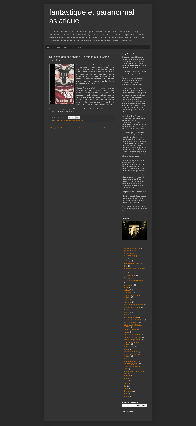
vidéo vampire (128, 391)
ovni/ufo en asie (129, 346)
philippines (127, 358)
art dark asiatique (129, 253)
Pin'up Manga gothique (131, 364)
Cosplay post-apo (129, 278)
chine (57, 120)
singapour (127, 376)
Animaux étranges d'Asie (132, 248)
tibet (125, 386)
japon (125, 315)
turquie (126, 388)
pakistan (126, 349)
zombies (126, 396)
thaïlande (127, 383)
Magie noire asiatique (131, 329)
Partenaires (76, 47)
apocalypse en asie (130, 251)
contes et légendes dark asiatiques (135, 268)
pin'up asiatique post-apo (132, 361)
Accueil (50, 47)
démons (126, 287)
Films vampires (129, 299)
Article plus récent (56, 128)
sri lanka (126, 378)
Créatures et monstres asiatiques (135, 280)
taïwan (126, 381)
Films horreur (128, 293)
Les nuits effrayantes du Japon (134, 320)
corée (125, 273)
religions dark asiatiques (132, 366)
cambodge (127, 261)
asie (125, 258)
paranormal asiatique (131, 352)
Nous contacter (62, 47)
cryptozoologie (128, 285)
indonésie (127, 312)
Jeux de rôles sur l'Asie (131, 317)
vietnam (126, 394)
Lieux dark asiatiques (131, 322)
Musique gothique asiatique (133, 340)
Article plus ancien (108, 128)
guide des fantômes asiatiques (134, 305)
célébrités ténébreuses (131, 263)
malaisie (126, 332)
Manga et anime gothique (132, 334)
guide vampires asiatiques (132, 307)
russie (126, 369)
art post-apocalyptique (131, 256)
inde (125, 310)
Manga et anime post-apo (132, 337)
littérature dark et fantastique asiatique (71, 120)
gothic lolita (127, 302)
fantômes (127, 290)
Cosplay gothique (129, 275)
